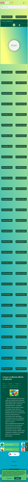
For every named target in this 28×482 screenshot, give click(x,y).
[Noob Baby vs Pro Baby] (7, 334)
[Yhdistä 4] (7, 112)
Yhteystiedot (14, 465)
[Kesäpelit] (7, 366)
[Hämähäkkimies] (21, 355)
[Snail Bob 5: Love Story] (21, 239)
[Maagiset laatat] (21, 90)
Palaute (14, 461)
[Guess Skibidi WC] (7, 69)
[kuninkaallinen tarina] (7, 217)
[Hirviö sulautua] (21, 14)
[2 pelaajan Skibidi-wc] (7, 323)
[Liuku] (21, 122)
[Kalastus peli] (21, 366)
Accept (17, 478)
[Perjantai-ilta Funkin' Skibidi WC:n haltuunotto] (7, 313)
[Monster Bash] (21, 101)
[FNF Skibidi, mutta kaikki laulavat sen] (7, 292)
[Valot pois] (7, 207)
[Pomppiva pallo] (7, 345)
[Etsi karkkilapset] (7, 270)
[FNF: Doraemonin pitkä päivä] (21, 281)
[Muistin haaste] (7, 186)
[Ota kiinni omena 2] (21, 260)
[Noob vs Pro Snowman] (21, 334)
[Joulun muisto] (21, 186)
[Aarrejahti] (7, 154)
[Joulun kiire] (21, 154)
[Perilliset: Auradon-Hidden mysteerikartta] (21, 207)
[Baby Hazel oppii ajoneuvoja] (21, 249)
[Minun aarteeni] (7, 80)
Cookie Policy (16, 475)
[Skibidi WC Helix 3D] (21, 302)
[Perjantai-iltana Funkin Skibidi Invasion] (21, 323)
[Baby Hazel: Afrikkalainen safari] (7, 249)
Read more (9, 478)
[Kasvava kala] (7, 355)
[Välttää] (7, 143)
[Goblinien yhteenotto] (7, 228)
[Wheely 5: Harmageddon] (7, 260)
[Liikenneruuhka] (7, 101)
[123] (21, 80)
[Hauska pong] (21, 112)
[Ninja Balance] (7, 122)
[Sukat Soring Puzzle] (21, 69)
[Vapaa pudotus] (7, 196)
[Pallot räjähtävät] (21, 175)
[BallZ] (21, 164)
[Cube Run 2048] (7, 281)
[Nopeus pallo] (7, 133)
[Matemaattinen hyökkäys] (21, 345)
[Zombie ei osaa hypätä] (21, 217)
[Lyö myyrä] (21, 133)
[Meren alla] (21, 196)
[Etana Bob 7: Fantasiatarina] (7, 239)
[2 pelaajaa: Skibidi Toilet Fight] (21, 313)
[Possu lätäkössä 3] (21, 228)
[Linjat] (7, 90)
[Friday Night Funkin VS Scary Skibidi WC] (21, 292)
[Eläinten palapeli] (7, 175)
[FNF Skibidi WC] (7, 302)
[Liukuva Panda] (7, 164)
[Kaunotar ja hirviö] (21, 143)
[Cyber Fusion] (7, 14)
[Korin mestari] (21, 270)
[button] (26, 447)
